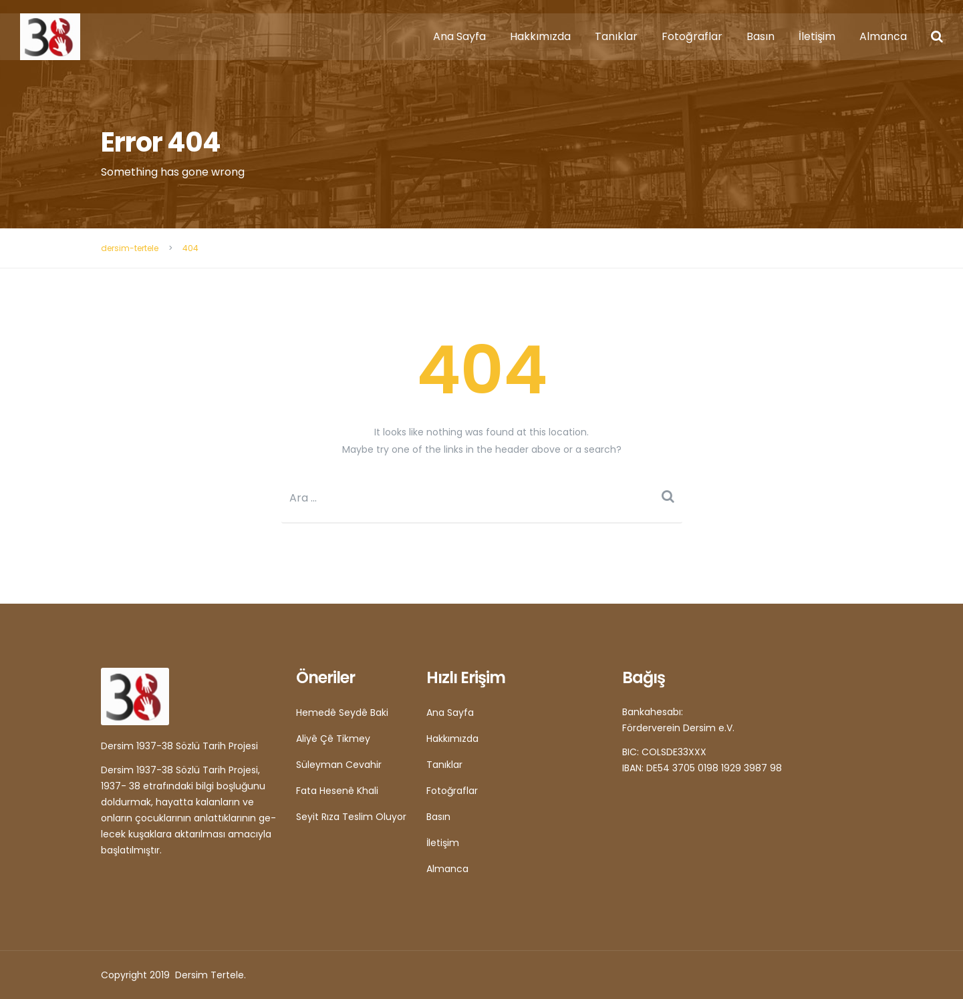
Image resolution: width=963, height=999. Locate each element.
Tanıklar (616, 36)
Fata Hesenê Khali (337, 790)
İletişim (817, 36)
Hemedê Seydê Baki (342, 712)
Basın (760, 36)
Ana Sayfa (459, 36)
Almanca (883, 36)
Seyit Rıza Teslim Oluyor (351, 816)
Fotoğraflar (692, 36)
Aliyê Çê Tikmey (333, 738)
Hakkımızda (540, 36)
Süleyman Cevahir (339, 764)
